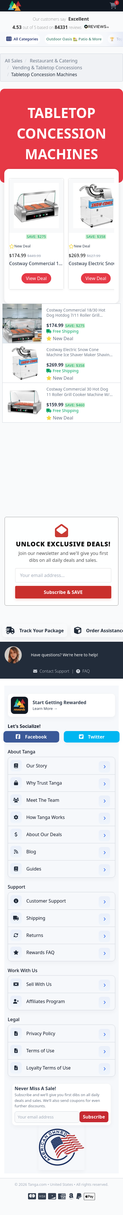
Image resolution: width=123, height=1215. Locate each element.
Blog (60, 852)
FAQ (83, 671)
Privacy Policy (60, 1034)
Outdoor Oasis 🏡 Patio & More (74, 39)
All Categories (22, 39)
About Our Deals (60, 835)
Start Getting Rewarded (59, 702)
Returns (60, 936)
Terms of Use (60, 1051)
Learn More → (45, 708)
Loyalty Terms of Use (60, 1068)
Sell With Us (60, 984)
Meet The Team (60, 800)
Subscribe (94, 1117)
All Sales (13, 61)
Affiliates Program (60, 1002)
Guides (60, 869)
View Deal (36, 278)
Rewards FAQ (60, 953)
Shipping (60, 918)
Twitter (92, 737)
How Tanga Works (60, 818)
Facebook (31, 737)
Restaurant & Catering (54, 61)
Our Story (60, 766)
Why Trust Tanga (60, 783)
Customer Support (60, 901)
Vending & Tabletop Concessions (47, 67)
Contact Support (51, 671)
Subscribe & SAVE (63, 592)
